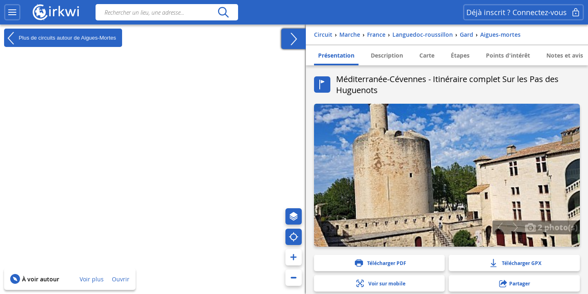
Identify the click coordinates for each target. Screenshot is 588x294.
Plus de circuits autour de (60, 38)
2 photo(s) (551, 227)
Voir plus (92, 279)
